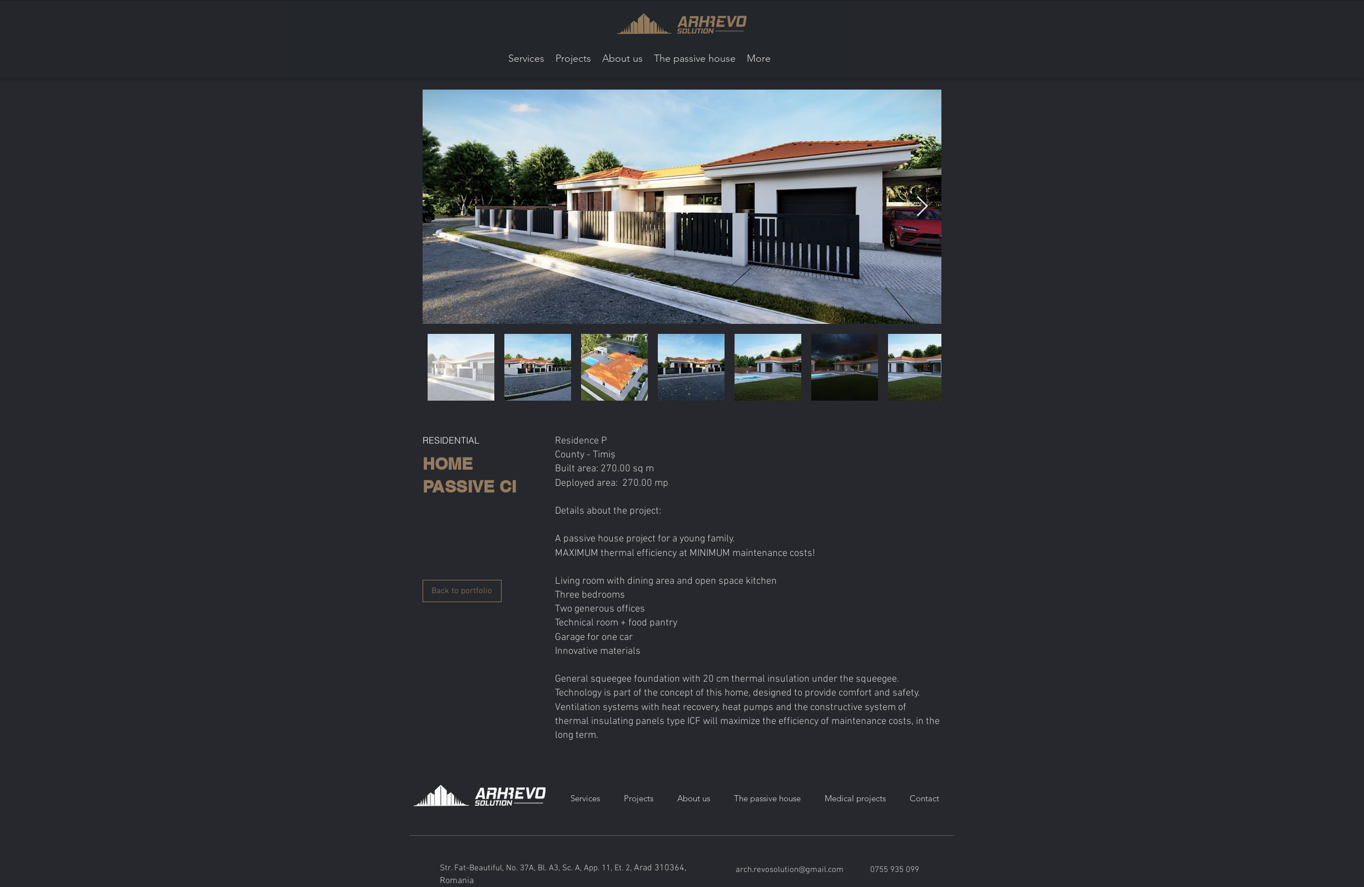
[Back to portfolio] (462, 591)
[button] (573, 58)
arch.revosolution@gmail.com (790, 870)
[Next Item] (922, 207)
